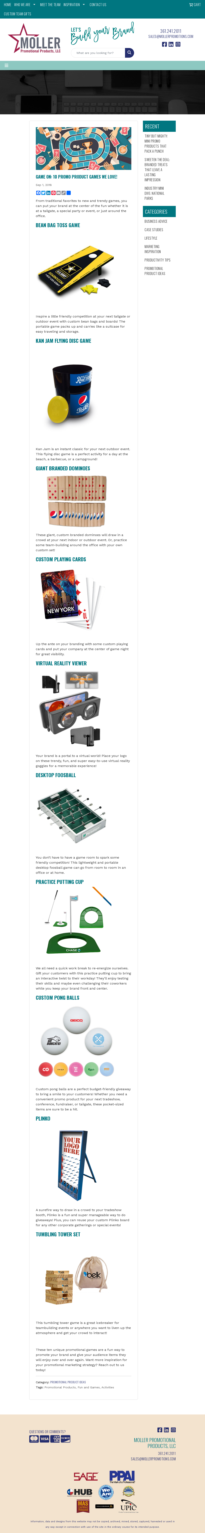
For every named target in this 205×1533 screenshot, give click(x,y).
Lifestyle (151, 238)
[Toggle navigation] (6, 65)
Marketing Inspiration (153, 249)
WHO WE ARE (22, 4)
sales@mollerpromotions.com (170, 36)
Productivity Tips (158, 260)
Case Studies (154, 229)
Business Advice (156, 221)
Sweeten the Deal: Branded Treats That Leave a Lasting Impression (157, 169)
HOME (7, 4)
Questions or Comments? (47, 1431)
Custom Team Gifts (17, 13)
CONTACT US (98, 4)
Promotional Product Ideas (68, 1382)
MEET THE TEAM (50, 4)
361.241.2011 (170, 31)
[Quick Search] (98, 53)
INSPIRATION (72, 4)
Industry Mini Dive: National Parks (154, 193)
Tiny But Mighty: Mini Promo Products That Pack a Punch (156, 143)
